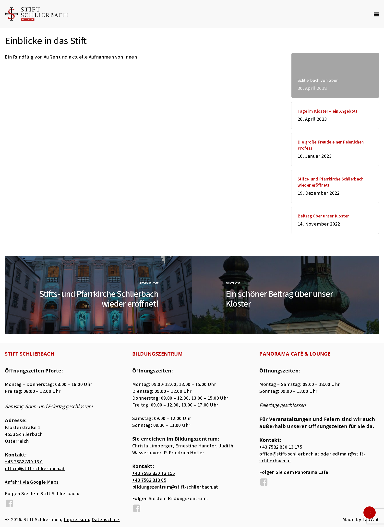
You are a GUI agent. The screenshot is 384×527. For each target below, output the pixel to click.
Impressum (76, 519)
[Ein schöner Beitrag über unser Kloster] (285, 295)
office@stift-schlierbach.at (35, 468)
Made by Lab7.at (360, 519)
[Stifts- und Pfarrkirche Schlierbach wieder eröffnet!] (98, 295)
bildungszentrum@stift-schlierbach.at (175, 487)
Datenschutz (106, 519)
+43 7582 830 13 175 (280, 447)
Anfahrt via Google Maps (32, 482)
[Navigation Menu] (376, 14)
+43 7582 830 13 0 (24, 461)
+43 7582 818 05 (149, 480)
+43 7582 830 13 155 (153, 473)
